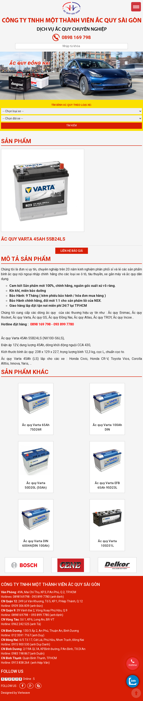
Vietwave (24, 692)
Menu (136, 6)
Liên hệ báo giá (71, 250)
